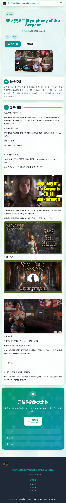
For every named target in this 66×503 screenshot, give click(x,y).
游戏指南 (33, 487)
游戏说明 (33, 484)
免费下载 (33, 491)
